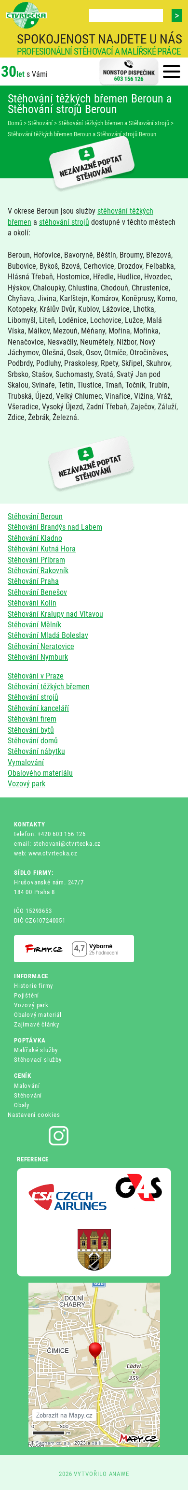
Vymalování (26, 762)
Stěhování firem (32, 718)
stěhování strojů (64, 222)
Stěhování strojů (33, 697)
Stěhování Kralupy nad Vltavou (55, 614)
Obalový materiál (38, 1014)
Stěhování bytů (31, 730)
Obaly (21, 1105)
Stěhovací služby (38, 1059)
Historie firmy (33, 985)
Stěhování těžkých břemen (49, 686)
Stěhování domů (33, 740)
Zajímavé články (36, 1024)
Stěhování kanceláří (38, 708)
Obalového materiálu (40, 773)
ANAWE (119, 1473)
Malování (27, 1085)
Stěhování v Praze (36, 675)
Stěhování (28, 1095)
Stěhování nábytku (36, 751)
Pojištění (26, 995)
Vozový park (26, 783)
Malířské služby (36, 1050)
